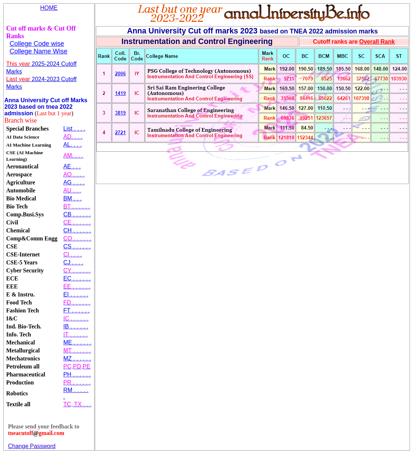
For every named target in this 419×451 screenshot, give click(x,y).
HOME (49, 8)
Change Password (32, 446)
